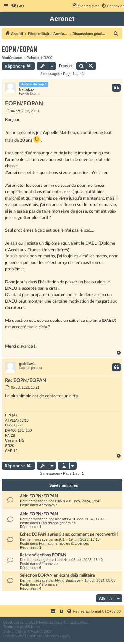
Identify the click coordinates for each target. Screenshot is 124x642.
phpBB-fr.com (30, 627)
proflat (16, 631)
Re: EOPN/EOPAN (25, 380)
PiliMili (60, 501)
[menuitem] (17, 6)
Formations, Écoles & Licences (64, 543)
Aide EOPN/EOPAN (39, 496)
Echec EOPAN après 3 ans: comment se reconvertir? (69, 534)
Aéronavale (48, 505)
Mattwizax (26, 89)
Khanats (61, 519)
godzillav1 (27, 364)
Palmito (33, 58)
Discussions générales (57, 523)
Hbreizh (61, 560)
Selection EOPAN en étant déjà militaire (57, 575)
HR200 (46, 58)
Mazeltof (37, 631)
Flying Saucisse (67, 580)
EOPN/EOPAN (19, 49)
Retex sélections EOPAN (43, 555)
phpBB (31, 622)
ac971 (60, 539)
